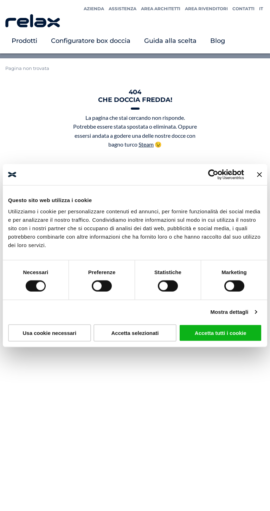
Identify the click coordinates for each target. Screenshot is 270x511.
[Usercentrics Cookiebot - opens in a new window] (213, 174)
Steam (146, 144)
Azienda (94, 8)
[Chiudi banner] (259, 174)
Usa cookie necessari (50, 333)
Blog (217, 41)
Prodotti (24, 41)
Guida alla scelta (170, 41)
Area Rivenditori (206, 8)
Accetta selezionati (135, 333)
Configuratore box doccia (90, 41)
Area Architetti (160, 8)
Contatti (243, 8)
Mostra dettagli (229, 312)
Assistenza (122, 8)
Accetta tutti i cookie (220, 333)
